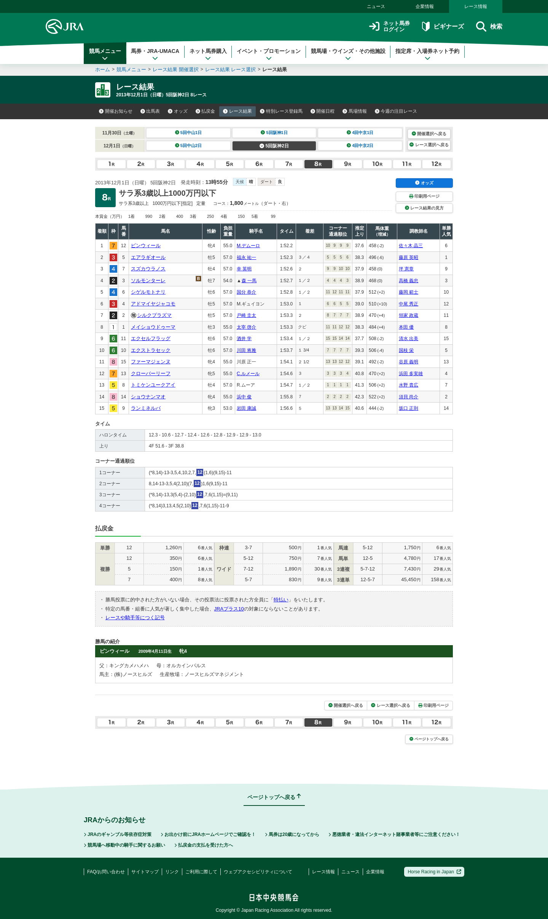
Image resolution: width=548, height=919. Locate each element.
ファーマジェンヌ (150, 361)
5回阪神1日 (274, 132)
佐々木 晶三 (411, 245)
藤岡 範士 (408, 292)
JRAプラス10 (229, 609)
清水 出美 (408, 338)
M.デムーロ (248, 245)
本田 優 (406, 327)
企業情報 (425, 6)
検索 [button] (489, 26)
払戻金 (205, 111)
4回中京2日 (360, 145)
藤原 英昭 (408, 257)
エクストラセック (150, 350)
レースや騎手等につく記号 (135, 617)
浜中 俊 (244, 397)
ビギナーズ (443, 26)
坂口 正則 (408, 408)
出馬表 (150, 111)
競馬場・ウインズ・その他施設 (348, 54)
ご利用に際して (201, 871)
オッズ (178, 111)
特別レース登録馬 (281, 111)
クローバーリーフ (150, 373)
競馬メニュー (105, 54)
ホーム (102, 69)
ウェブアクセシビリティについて (258, 871)
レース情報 (475, 6)
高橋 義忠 (408, 280)
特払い (281, 600)
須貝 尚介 (408, 397)
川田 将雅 (246, 350)
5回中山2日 (188, 145)
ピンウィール (146, 245)
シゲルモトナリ (148, 292)
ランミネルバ (146, 408)
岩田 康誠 (246, 408)
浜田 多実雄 (411, 373)
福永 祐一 (246, 257)
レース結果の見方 (424, 208)
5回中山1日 (188, 132)
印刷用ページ (424, 196)
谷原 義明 (408, 361)
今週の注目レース (396, 111)
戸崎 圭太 (246, 315)
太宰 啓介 (246, 327)
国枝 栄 (406, 350)
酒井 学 (244, 338)
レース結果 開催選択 (176, 69)
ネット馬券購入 (208, 54)
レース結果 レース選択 (230, 69)
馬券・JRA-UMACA (155, 54)
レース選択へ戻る (428, 144)
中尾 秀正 (408, 304)
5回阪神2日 (274, 146)
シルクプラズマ (154, 315)
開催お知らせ (115, 111)
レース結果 (237, 111)
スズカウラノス (148, 269)
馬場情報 (354, 111)
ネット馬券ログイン (389, 26)
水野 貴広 (408, 385)
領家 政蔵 (408, 315)
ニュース (376, 6)
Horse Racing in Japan (434, 871)
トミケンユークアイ (153, 385)
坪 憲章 (406, 269)
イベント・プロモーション (269, 54)
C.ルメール (248, 373)
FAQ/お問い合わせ (106, 871)
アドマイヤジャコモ (153, 304)
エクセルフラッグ (150, 338)
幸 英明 (244, 269)
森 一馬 (249, 280)
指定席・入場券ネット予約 (427, 54)
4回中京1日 (360, 132)
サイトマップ (145, 871)
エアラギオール (148, 257)
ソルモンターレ (148, 280)
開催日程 (323, 111)
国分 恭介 (246, 292)
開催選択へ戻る (429, 133)
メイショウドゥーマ (153, 327)
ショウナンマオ (148, 397)
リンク (172, 871)
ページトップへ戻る (429, 739)
